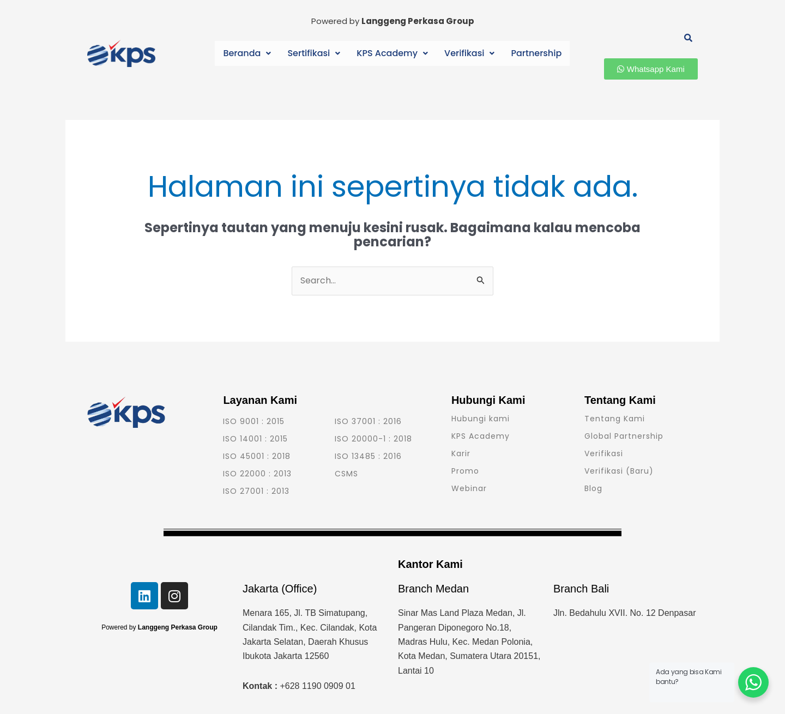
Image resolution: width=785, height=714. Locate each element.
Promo (465, 470)
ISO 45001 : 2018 (257, 456)
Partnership (533, 53)
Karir (460, 453)
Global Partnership (623, 436)
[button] (250, 53)
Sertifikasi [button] (315, 53)
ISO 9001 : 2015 (254, 421)
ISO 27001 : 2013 (256, 491)
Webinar (469, 488)
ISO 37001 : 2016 (368, 421)
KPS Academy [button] (392, 53)
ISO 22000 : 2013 (257, 473)
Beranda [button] (250, 53)
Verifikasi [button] (467, 53)
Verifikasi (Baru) (619, 470)
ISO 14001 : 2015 (255, 438)
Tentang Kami (614, 418)
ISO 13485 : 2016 (368, 456)
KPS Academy (480, 436)
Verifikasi (603, 453)
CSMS (346, 473)
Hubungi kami (480, 418)
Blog (593, 488)
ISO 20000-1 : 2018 (373, 438)
